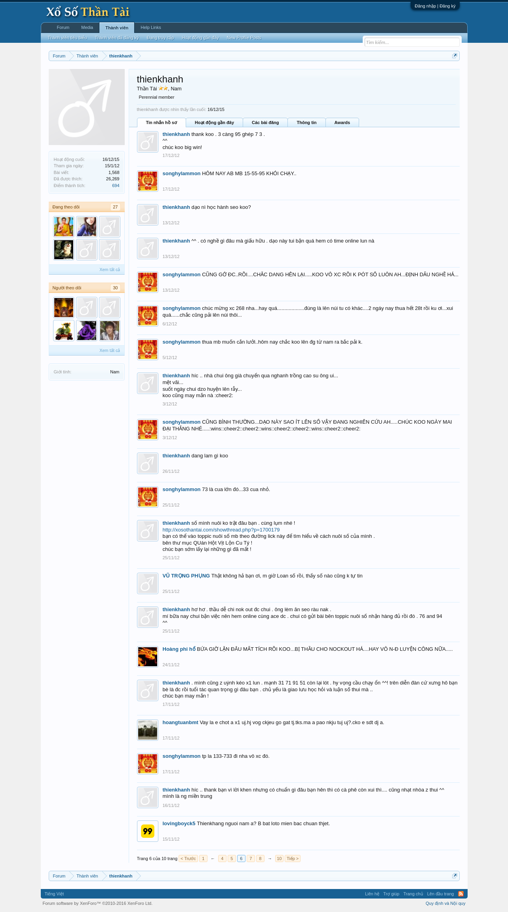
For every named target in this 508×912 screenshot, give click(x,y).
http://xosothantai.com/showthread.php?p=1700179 (221, 530)
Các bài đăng (265, 122)
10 (279, 858)
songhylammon (182, 173)
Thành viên (116, 27)
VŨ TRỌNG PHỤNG (186, 576)
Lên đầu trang (440, 893)
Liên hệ (372, 893)
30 (115, 287)
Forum (63, 27)
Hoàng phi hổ (179, 649)
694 (115, 185)
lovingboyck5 (179, 823)
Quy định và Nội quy (446, 903)
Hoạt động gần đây (214, 122)
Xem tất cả (109, 269)
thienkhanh (176, 134)
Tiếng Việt (54, 893)
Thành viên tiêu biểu (67, 37)
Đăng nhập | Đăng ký (435, 6)
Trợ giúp (391, 893)
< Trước (188, 858)
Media (87, 27)
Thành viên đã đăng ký (117, 37)
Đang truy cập (160, 37)
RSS (461, 894)
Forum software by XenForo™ (98, 903)
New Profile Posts (244, 37)
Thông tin (306, 122)
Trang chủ (413, 893)
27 (115, 207)
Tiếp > (293, 858)
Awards (342, 122)
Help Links (151, 27)
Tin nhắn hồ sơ (161, 122)
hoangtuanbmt (180, 722)
